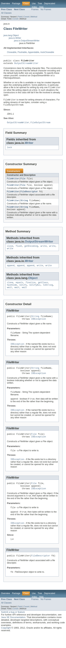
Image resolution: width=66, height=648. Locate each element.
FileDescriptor (29, 194)
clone (10, 288)
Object (33, 283)
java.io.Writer (15, 38)
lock (9, 149)
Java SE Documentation (13, 631)
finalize (31, 288)
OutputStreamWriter (26, 64)
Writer (29, 144)
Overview (5, 3)
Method (34, 17)
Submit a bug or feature (13, 626)
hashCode (12, 290)
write (44, 250)
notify (23, 290)
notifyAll (35, 290)
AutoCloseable (47, 52)
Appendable (33, 52)
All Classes (6, 13)
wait (9, 293)
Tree (40, 3)
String (24, 204)
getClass (43, 288)
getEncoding (31, 250)
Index (34, 7)
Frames (34, 9)
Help (41, 7)
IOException (38, 326)
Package (16, 3)
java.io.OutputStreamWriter (26, 40)
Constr (26, 17)
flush (19, 250)
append (10, 270)
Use (34, 3)
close (10, 250)
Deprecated (49, 3)
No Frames (46, 9)
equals (19, 288)
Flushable (22, 52)
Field (20, 17)
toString (48, 290)
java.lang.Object (11, 35)
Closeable (11, 52)
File (22, 181)
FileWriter (13, 181)
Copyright (6, 642)
